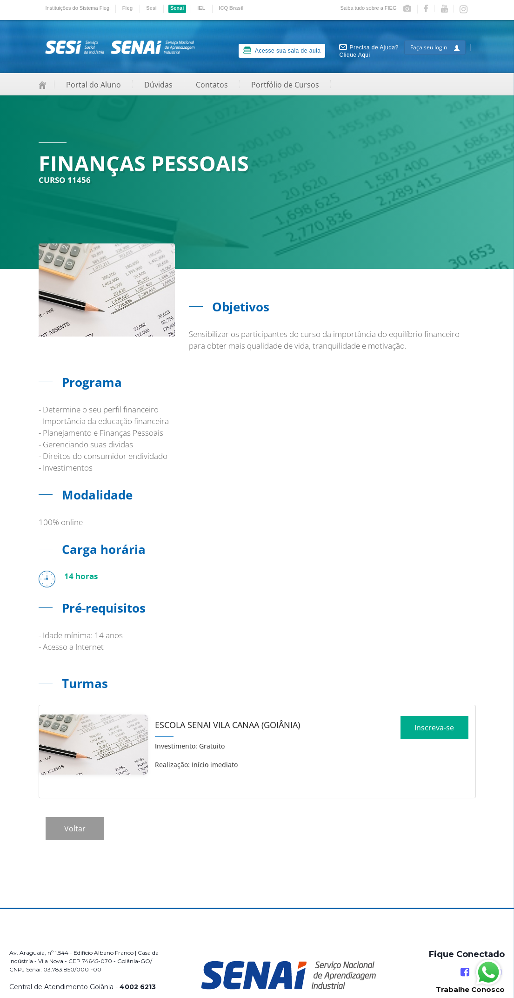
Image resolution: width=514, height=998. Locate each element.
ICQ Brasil (231, 8)
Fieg (127, 8)
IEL (201, 8)
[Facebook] (465, 972)
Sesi (151, 8)
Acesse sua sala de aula (282, 50)
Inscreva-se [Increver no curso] (434, 730)
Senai (177, 8)
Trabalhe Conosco (470, 989)
